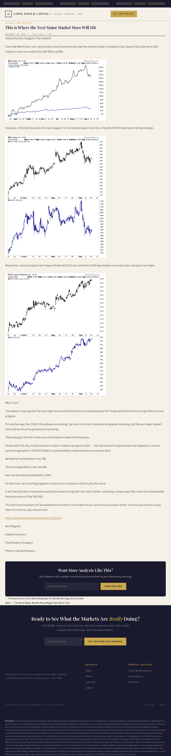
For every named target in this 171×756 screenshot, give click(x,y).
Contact (89, 688)
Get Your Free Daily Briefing (105, 641)
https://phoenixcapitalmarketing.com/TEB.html (33, 518)
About (88, 676)
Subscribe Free (113, 586)
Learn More (133, 682)
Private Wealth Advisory (139, 670)
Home (88, 670)
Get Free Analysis (123, 13)
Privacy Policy (149, 704)
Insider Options (135, 676)
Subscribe (91, 682)
